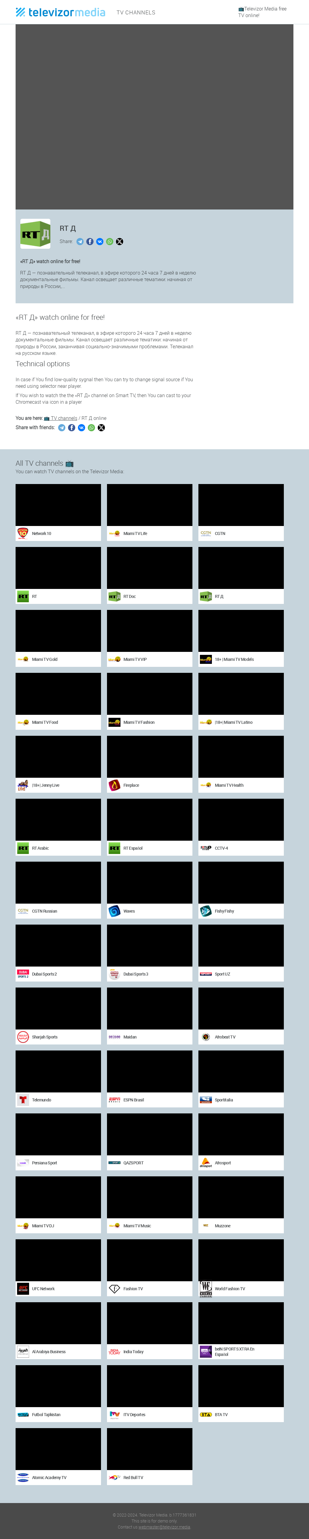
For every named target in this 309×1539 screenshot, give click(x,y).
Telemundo (41, 1100)
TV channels (134, 12)
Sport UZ (222, 974)
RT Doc (129, 596)
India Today (133, 1351)
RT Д (219, 596)
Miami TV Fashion (139, 722)
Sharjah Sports (45, 1037)
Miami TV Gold (45, 659)
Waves (129, 911)
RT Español (133, 848)
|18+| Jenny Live (45, 785)
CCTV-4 (221, 848)
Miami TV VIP (135, 659)
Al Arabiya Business (49, 1351)
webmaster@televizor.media (164, 1527)
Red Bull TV (133, 1477)
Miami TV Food (45, 722)
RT (34, 596)
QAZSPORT (133, 1163)
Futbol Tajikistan (46, 1414)
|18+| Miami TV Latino (233, 722)
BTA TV (221, 1414)
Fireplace (131, 785)
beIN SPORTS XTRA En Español (234, 1351)
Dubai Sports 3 (135, 974)
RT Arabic (40, 848)
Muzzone (222, 1226)
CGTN (220, 533)
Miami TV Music (137, 1226)
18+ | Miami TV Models (234, 659)
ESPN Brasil (133, 1100)
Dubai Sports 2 (44, 974)
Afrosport (223, 1163)
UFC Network (43, 1288)
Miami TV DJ (43, 1226)
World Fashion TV (230, 1288)
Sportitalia (224, 1100)
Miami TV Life (135, 533)
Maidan (130, 1037)
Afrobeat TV (225, 1037)
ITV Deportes (134, 1414)
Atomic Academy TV (49, 1477)
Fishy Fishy (224, 911)
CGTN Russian (44, 911)
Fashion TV (133, 1288)
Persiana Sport (44, 1163)
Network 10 (41, 533)
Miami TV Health (229, 785)
